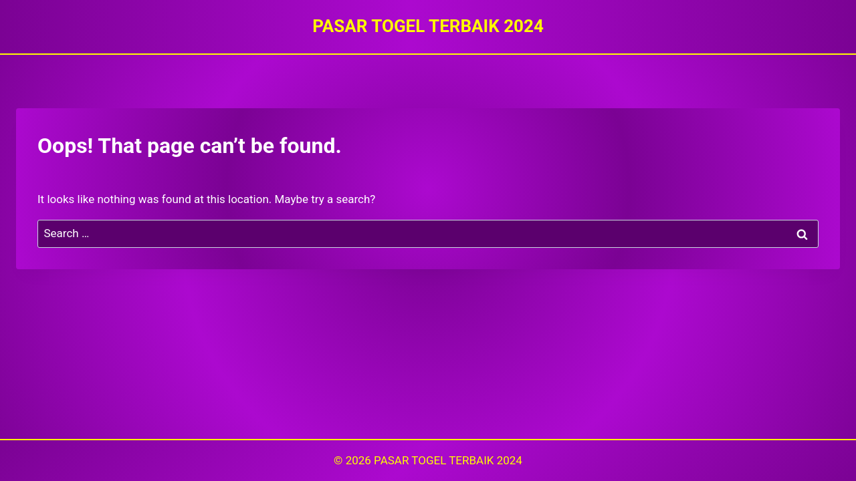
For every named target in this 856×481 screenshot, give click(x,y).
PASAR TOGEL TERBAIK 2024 (448, 460)
